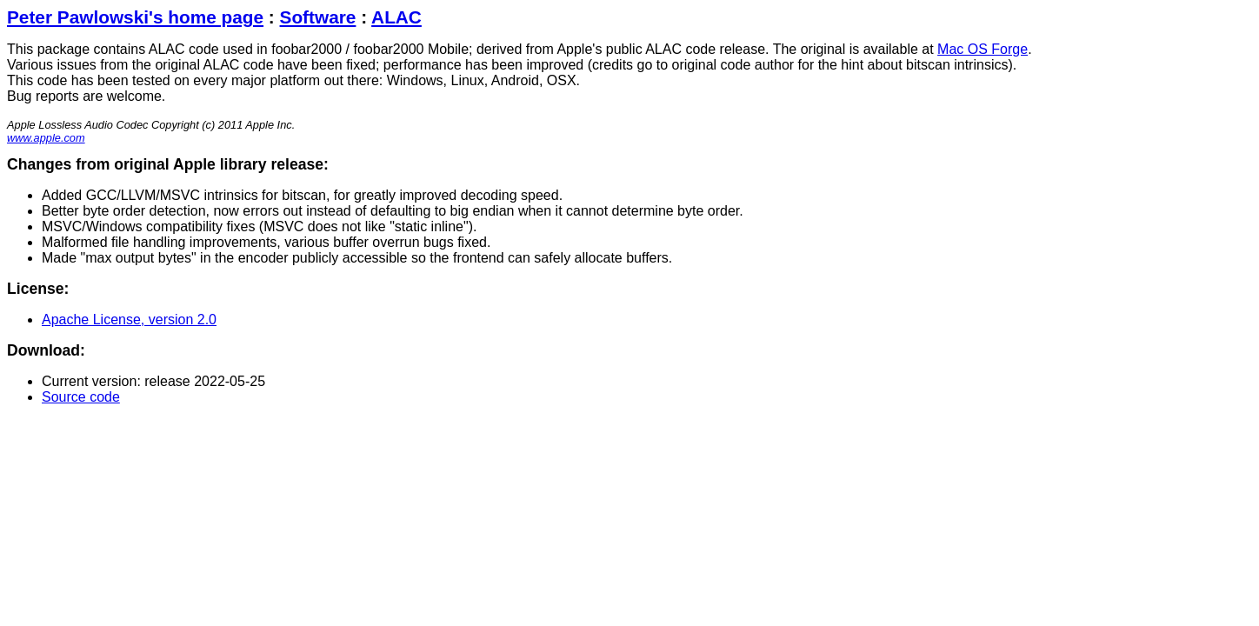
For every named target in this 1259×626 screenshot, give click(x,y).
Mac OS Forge (982, 49)
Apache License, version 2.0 (129, 319)
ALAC (396, 17)
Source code (81, 397)
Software (318, 17)
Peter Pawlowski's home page (135, 17)
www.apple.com (46, 137)
